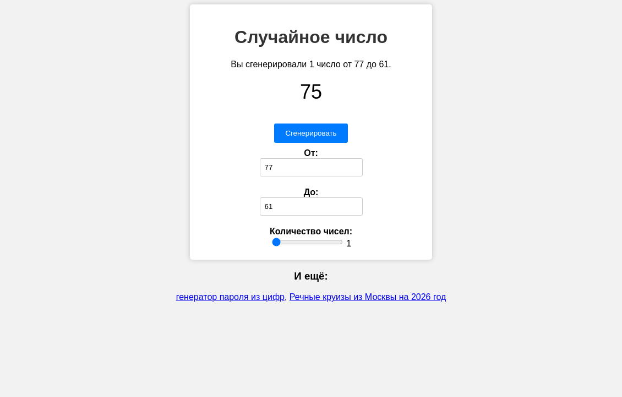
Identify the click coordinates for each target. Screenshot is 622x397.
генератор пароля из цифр (230, 297)
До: (311, 192)
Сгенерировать (310, 133)
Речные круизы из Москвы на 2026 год (368, 297)
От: (311, 153)
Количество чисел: (311, 231)
